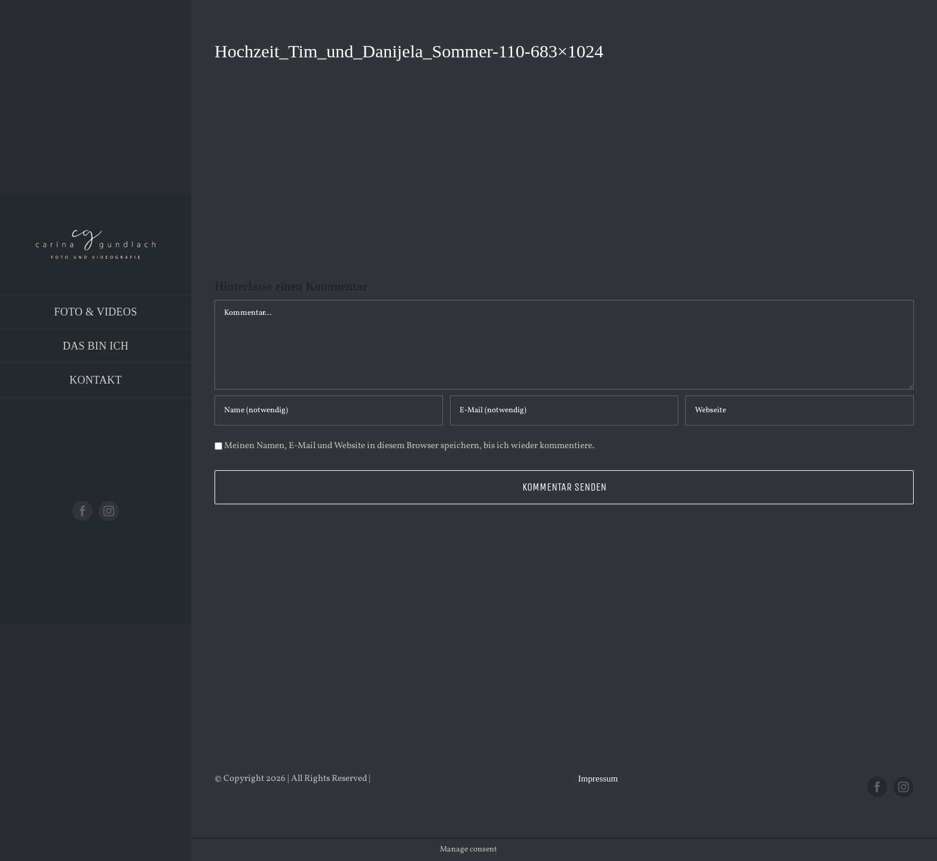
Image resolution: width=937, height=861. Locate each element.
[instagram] (109, 511)
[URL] (799, 410)
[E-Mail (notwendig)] (564, 410)
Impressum (598, 778)
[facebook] (82, 511)
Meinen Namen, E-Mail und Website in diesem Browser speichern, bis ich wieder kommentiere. (409, 446)
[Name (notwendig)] (329, 410)
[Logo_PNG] (95, 234)
